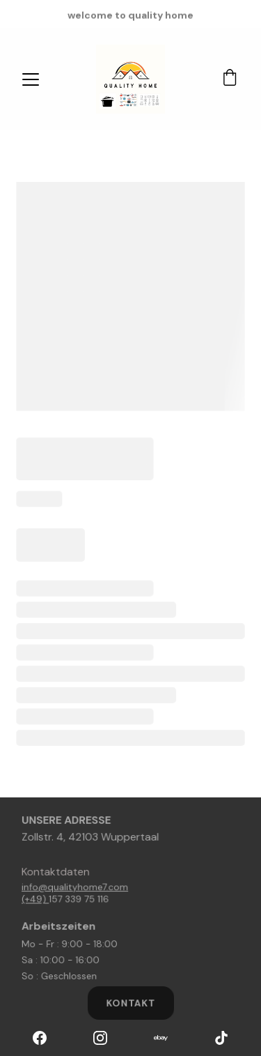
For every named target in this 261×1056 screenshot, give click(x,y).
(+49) (39, 898)
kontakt (131, 1003)
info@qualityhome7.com (77, 887)
